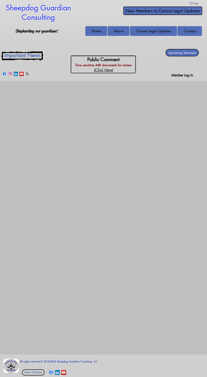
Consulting (38, 17)
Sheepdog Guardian (38, 7)
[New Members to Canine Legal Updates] (162, 11)
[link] (195, 3)
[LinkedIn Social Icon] (16, 74)
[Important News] (22, 56)
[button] (189, 31)
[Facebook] (4, 74)
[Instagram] (10, 74)
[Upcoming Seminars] (182, 52)
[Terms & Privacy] (33, 372)
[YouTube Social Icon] (21, 74)
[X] (27, 74)
